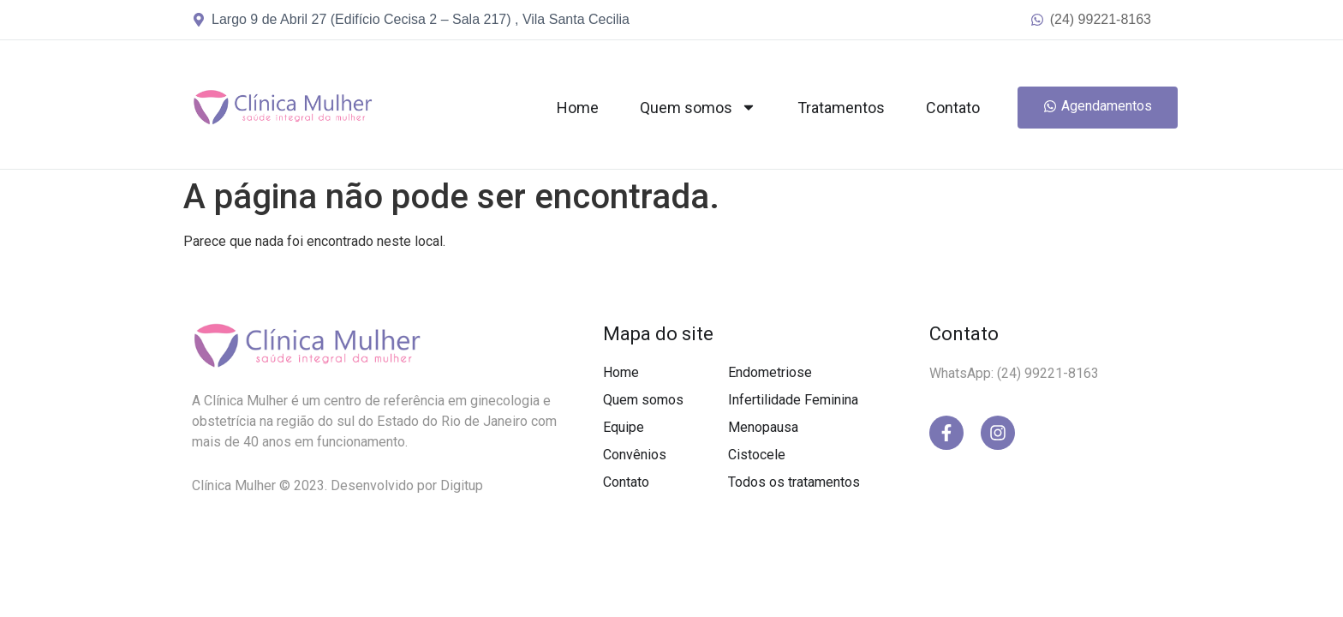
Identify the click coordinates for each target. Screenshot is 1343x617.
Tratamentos (841, 108)
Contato (953, 108)
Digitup (461, 485)
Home (578, 108)
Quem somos (698, 107)
